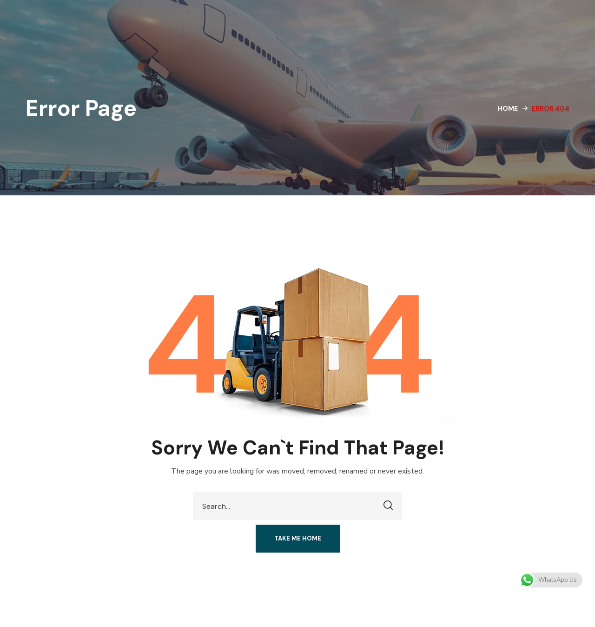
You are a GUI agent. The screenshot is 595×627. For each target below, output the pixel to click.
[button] (298, 539)
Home (508, 108)
